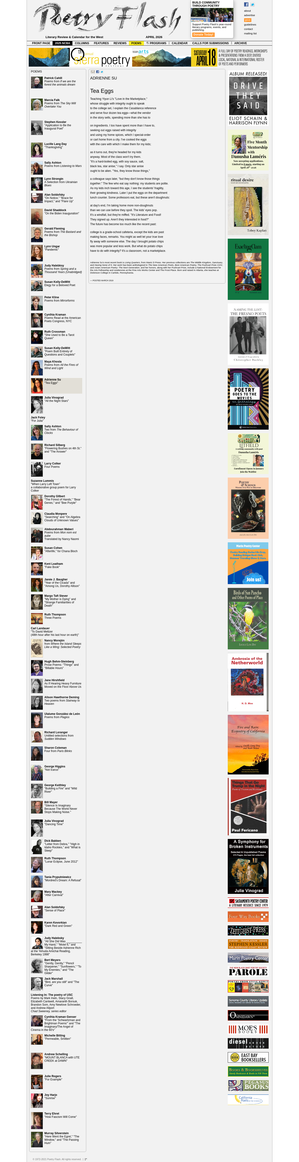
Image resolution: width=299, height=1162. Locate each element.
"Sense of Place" (54, 909)
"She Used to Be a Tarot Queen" (59, 335)
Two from (61, 430)
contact (248, 29)
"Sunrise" (50, 1096)
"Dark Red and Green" (58, 924)
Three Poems (55, 616)
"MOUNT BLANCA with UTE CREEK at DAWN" (62, 1057)
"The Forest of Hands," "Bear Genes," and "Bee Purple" (62, 499)
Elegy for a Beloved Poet (59, 283)
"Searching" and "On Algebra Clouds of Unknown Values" (62, 517)
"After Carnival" (53, 893)
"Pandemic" (52, 248)
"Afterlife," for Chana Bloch (61, 549)
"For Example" (53, 1078)
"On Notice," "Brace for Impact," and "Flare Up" (59, 198)
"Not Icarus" (54, 768)
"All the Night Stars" (56, 399)
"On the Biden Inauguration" (61, 212)
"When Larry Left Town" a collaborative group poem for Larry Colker (53, 485)
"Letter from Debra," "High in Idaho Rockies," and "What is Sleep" (62, 845)
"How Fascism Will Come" (60, 1115)
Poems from (60, 81)
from (62, 644)
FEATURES (101, 43)
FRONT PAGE (41, 43)
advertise (249, 15)
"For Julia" (38, 419)
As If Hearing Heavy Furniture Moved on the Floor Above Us (62, 683)
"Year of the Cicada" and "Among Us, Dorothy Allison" (62, 583)
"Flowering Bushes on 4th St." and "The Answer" (63, 448)
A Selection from (60, 182)
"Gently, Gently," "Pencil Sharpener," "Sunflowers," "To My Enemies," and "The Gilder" (62, 966)
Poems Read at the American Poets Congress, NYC (62, 318)
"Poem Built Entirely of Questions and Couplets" (59, 351)
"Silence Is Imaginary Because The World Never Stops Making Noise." (60, 807)
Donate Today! (203, 34)
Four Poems (52, 465)
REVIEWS (120, 43)
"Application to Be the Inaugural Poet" (57, 125)
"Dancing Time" (54, 822)
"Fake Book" (53, 565)
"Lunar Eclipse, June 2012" (61, 860)
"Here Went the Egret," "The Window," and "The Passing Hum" (61, 1138)
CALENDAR (180, 43)
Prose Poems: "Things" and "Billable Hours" (61, 665)
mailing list (250, 33)
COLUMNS (82, 43)
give (247, 19)
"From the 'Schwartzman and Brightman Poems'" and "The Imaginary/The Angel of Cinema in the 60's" (55, 1023)
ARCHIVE (240, 43)
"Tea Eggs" (52, 381)
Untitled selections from (59, 736)
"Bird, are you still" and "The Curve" (61, 982)
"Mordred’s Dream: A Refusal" (62, 878)
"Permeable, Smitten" (57, 1037)
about (247, 10)
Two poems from (62, 700)
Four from (58, 749)
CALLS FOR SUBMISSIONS (210, 43)
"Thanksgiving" (55, 145)
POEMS (136, 43)
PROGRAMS (156, 43)
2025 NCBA (62, 43)
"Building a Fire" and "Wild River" (60, 788)
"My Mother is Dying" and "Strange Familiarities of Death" (60, 600)
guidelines (250, 24)
